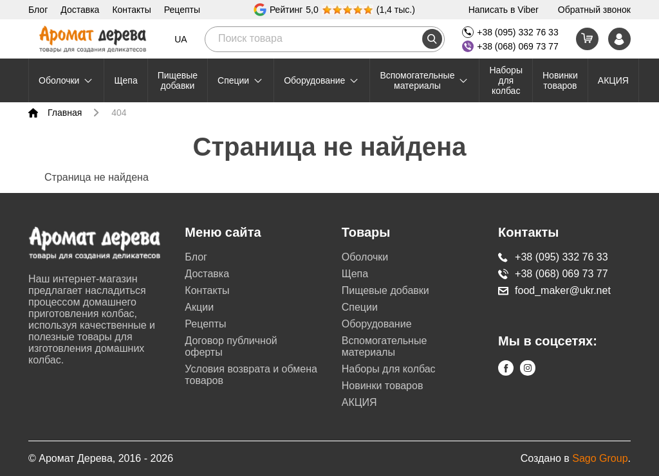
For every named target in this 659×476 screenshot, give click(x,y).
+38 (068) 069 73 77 (510, 46)
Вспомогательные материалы (424, 80)
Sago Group (599, 458)
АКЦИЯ (613, 80)
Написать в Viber (504, 10)
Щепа (125, 80)
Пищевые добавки (178, 80)
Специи (241, 80)
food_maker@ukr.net (554, 290)
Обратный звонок (594, 10)
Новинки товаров (560, 80)
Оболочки (66, 80)
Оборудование (322, 80)
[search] (432, 39)
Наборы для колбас (506, 80)
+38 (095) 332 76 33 (510, 32)
